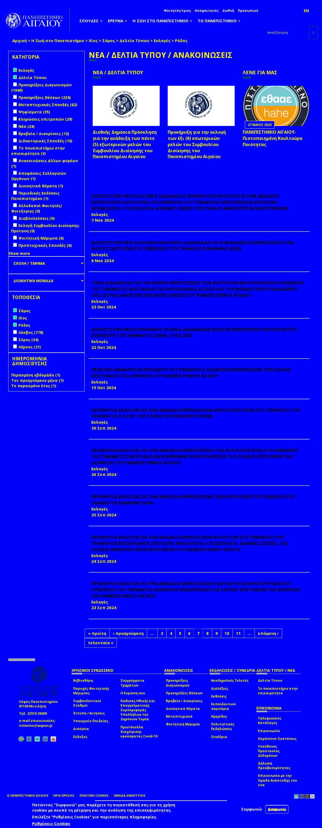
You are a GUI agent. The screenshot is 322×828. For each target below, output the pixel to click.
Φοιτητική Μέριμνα (183, 724)
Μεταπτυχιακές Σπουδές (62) (47, 104)
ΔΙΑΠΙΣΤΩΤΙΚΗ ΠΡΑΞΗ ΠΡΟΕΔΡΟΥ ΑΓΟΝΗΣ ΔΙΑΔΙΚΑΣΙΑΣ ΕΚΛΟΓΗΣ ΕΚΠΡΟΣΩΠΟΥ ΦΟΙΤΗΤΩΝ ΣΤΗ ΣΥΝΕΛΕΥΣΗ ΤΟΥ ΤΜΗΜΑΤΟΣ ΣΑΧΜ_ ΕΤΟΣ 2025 (194, 333)
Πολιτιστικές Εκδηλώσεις (222, 726)
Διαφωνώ (277, 809)
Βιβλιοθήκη (83, 680)
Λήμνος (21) (29, 346)
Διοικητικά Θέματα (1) (40, 185)
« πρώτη (97, 633)
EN (306, 10)
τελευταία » (100, 642)
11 (238, 633)
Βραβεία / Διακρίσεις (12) (43, 133)
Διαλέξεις (219, 688)
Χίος (93, 40)
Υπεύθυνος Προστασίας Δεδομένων (269, 751)
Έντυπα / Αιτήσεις (89, 713)
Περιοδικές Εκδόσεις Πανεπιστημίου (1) (35, 196)
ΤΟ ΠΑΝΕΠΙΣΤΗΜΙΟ (219, 20)
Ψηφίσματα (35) (34, 111)
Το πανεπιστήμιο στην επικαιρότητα (278, 690)
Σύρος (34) (28, 339)
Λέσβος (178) (30, 332)
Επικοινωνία (269, 731)
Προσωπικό (248, 10)
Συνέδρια (219, 736)
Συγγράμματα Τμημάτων (132, 682)
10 (226, 633)
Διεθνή (228, 10)
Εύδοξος (80, 736)
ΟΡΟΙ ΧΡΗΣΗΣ (63, 795)
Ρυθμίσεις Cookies (51, 823)
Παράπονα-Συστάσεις (277, 738)
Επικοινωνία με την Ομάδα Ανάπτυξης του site (277, 780)
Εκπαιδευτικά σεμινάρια (223, 706)
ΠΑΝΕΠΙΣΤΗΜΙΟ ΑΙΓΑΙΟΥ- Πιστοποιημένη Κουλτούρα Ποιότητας (272, 138)
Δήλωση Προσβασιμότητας (274, 765)
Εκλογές (162, 40)
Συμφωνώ (251, 809)
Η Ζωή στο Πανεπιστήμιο (57, 40)
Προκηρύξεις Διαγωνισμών (177, 682)
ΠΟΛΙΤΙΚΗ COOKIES (94, 795)
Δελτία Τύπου (134, 40)
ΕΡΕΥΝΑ (117, 20)
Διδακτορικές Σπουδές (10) (45, 140)
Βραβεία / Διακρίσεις (184, 701)
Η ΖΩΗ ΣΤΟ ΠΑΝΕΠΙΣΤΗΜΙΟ (162, 20)
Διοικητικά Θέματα (183, 708)
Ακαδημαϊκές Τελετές (230, 680)
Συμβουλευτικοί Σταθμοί (87, 703)
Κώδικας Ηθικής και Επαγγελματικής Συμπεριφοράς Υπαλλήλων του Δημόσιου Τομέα (138, 710)
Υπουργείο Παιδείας (90, 721)
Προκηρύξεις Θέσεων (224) (44, 97)
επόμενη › (268, 633)
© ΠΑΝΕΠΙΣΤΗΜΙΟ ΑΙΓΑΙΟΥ (27, 795)
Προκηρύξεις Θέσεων (184, 693)
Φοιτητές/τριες (177, 10)
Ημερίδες (219, 716)
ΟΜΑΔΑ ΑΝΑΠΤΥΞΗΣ (130, 795)
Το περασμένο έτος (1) (33, 385)
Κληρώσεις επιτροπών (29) (45, 119)
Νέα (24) (26, 126)
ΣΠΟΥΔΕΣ (90, 20)
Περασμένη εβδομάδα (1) (35, 375)
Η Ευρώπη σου (133, 693)
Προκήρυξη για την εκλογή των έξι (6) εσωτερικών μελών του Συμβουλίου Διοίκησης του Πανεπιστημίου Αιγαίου (197, 144)
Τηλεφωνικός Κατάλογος (269, 720)
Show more (19, 253)
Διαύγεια (81, 728)
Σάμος (108, 40)
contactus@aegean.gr (37, 726)
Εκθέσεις (219, 696)
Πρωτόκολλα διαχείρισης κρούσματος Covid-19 (139, 732)
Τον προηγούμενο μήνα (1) (37, 380)
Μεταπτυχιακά (179, 716)
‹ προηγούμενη (128, 633)
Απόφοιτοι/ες (207, 10)
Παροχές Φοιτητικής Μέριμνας (91, 690)
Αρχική (19, 40)
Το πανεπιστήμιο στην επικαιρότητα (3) (38, 151)
